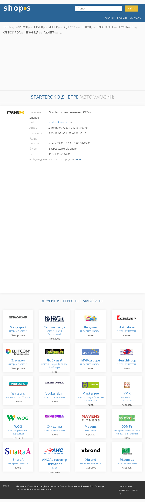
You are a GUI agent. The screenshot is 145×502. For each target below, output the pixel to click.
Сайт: (32, 122)
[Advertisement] (72, 63)
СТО (54, 463)
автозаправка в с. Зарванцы (18, 430)
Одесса (69, 27)
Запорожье (105, 27)
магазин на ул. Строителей (54, 331)
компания (91, 428)
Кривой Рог (11, 32)
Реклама (122, 18)
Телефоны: (36, 133)
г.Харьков (126, 27)
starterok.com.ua (58, 122)
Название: (35, 112)
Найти (131, 8)
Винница (31, 32)
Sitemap (135, 490)
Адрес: (33, 127)
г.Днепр (49, 32)
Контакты (135, 18)
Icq (31, 154)
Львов (86, 27)
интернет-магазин (18, 329)
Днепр (53, 27)
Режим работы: (34, 141)
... (61, 32)
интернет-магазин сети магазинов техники (127, 430)
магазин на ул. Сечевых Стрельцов (90, 397)
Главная (110, 18)
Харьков (22, 27)
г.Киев (38, 27)
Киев (6, 27)
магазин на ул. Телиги (18, 395)
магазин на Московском (127, 397)
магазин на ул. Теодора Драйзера (54, 364)
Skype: (33, 148)
